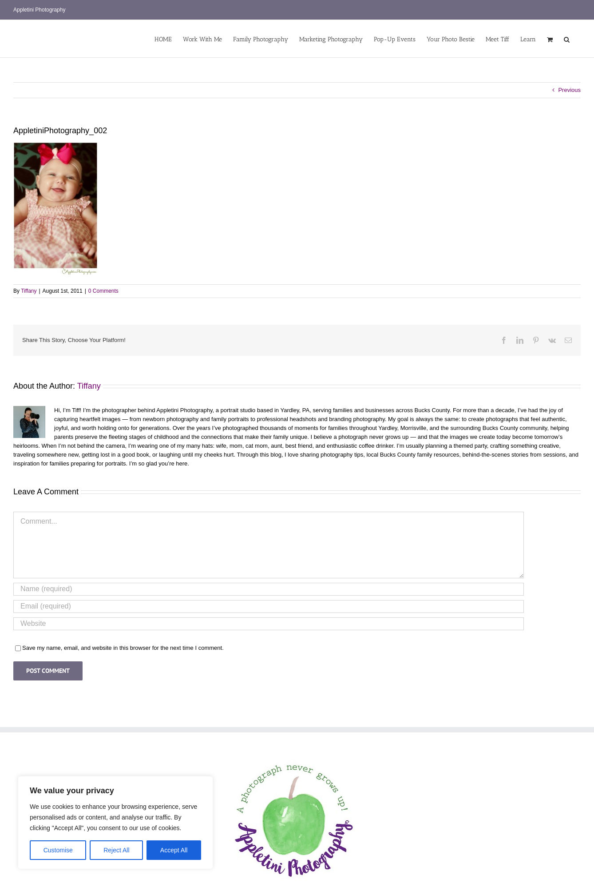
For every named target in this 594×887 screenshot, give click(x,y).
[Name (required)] (268, 589)
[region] (115, 822)
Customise (58, 850)
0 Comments (103, 291)
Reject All (116, 850)
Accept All (173, 850)
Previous (569, 90)
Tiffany (28, 291)
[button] (567, 38)
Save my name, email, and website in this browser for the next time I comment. (123, 647)
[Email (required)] (268, 606)
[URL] (268, 623)
